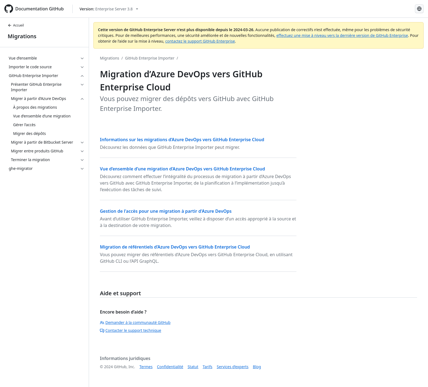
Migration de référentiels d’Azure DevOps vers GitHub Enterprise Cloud (175, 247)
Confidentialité (170, 366)
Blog (257, 366)
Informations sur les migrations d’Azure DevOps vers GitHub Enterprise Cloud (182, 140)
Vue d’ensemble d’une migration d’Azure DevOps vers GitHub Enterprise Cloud (182, 169)
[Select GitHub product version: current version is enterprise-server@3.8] (109, 9)
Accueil (16, 25)
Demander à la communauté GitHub (135, 322)
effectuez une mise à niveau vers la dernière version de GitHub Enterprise (342, 35)
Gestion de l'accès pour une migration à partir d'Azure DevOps (165, 211)
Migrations (22, 36)
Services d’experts (232, 366)
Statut (193, 366)
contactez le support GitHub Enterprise (200, 41)
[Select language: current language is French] (419, 8)
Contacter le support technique (130, 330)
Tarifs (207, 366)
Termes (146, 366)
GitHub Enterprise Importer (149, 58)
